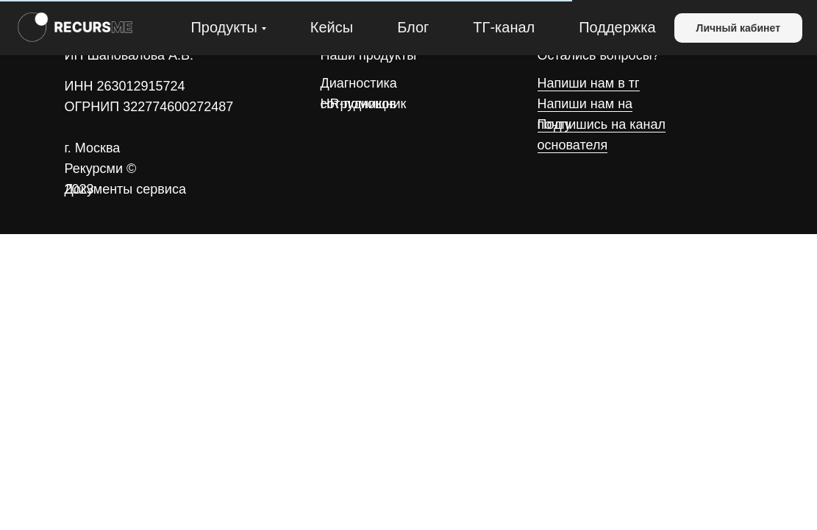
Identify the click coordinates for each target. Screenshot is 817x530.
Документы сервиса (125, 189)
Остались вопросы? (599, 55)
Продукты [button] (223, 27)
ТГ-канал (504, 27)
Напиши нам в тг (589, 83)
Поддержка (617, 27)
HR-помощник (364, 103)
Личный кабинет (738, 28)
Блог (413, 27)
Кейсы (331, 27)
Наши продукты (369, 55)
